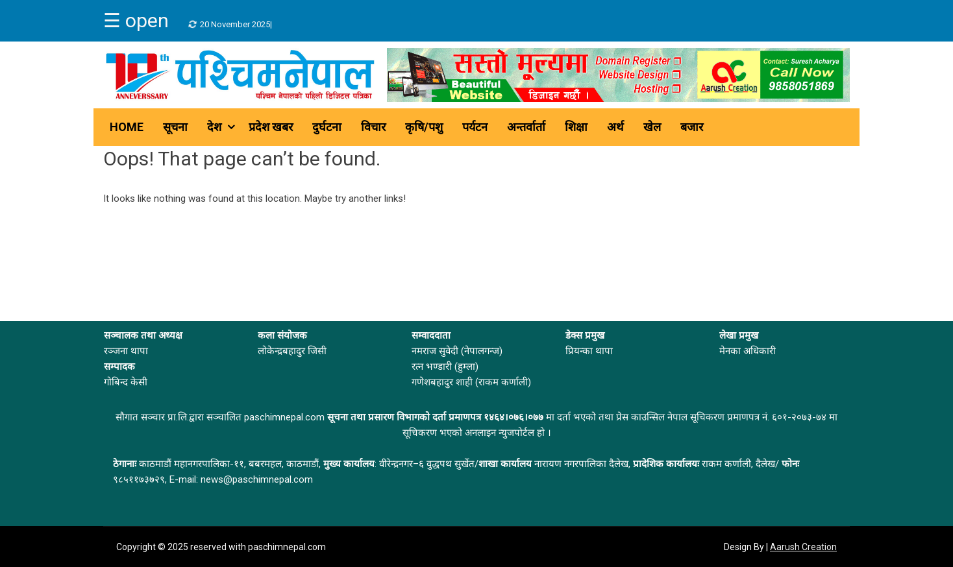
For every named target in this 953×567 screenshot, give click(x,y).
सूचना (175, 127)
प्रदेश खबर (271, 127)
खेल (652, 127)
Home (126, 127)
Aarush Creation (803, 547)
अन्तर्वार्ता (526, 127)
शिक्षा (576, 127)
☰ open (136, 20)
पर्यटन (475, 127)
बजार (691, 127)
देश (214, 127)
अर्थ (615, 127)
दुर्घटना (326, 127)
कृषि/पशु (424, 127)
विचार (373, 127)
